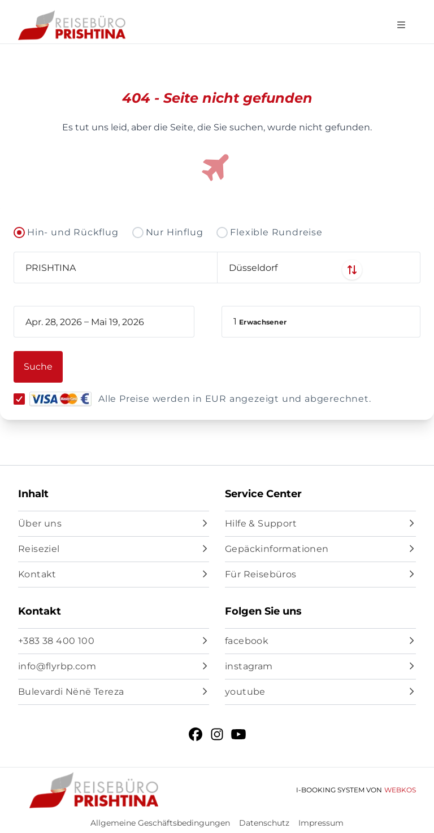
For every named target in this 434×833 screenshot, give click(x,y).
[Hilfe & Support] (320, 524)
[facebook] (320, 641)
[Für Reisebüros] (320, 574)
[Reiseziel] (113, 549)
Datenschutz (264, 823)
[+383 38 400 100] (113, 641)
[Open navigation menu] (401, 25)
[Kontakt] (113, 574)
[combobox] (115, 267)
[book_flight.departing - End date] (129, 321)
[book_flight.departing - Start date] (53, 321)
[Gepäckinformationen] (320, 549)
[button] (321, 321)
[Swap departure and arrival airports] (217, 270)
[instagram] (320, 666)
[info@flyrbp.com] (113, 666)
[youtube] (320, 692)
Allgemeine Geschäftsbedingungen (160, 823)
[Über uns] (113, 524)
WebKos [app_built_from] (400, 790)
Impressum (321, 823)
